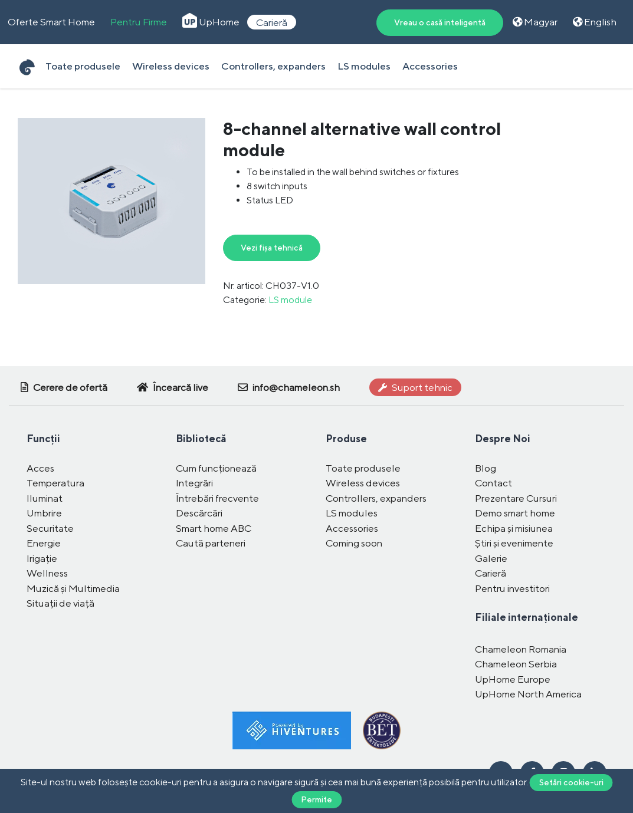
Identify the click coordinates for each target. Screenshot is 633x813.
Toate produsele (82, 66)
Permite (316, 799)
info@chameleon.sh (289, 387)
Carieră (271, 22)
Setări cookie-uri (571, 782)
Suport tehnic (415, 387)
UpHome (211, 22)
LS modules (364, 66)
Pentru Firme (138, 22)
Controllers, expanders (273, 66)
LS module (290, 299)
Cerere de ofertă (64, 387)
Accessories (430, 66)
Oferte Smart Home (51, 22)
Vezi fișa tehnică (272, 247)
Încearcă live (172, 387)
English (594, 22)
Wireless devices (170, 66)
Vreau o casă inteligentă (440, 22)
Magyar (535, 22)
